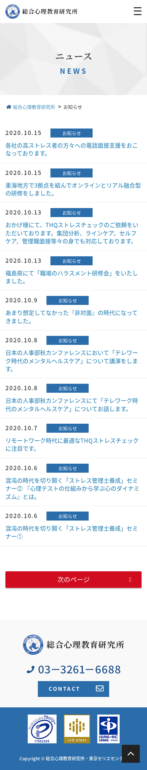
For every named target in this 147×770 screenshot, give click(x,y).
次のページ (73, 579)
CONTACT (76, 689)
